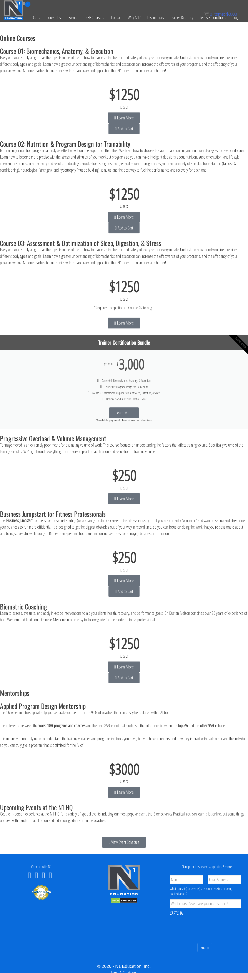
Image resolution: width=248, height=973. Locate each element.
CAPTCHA (176, 913)
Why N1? (134, 17)
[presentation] (203, 927)
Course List (54, 17)
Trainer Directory (181, 17)
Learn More (124, 413)
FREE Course (94, 17)
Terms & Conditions (213, 17)
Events (72, 17)
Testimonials (155, 17)
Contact (116, 17)
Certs (36, 17)
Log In (237, 17)
